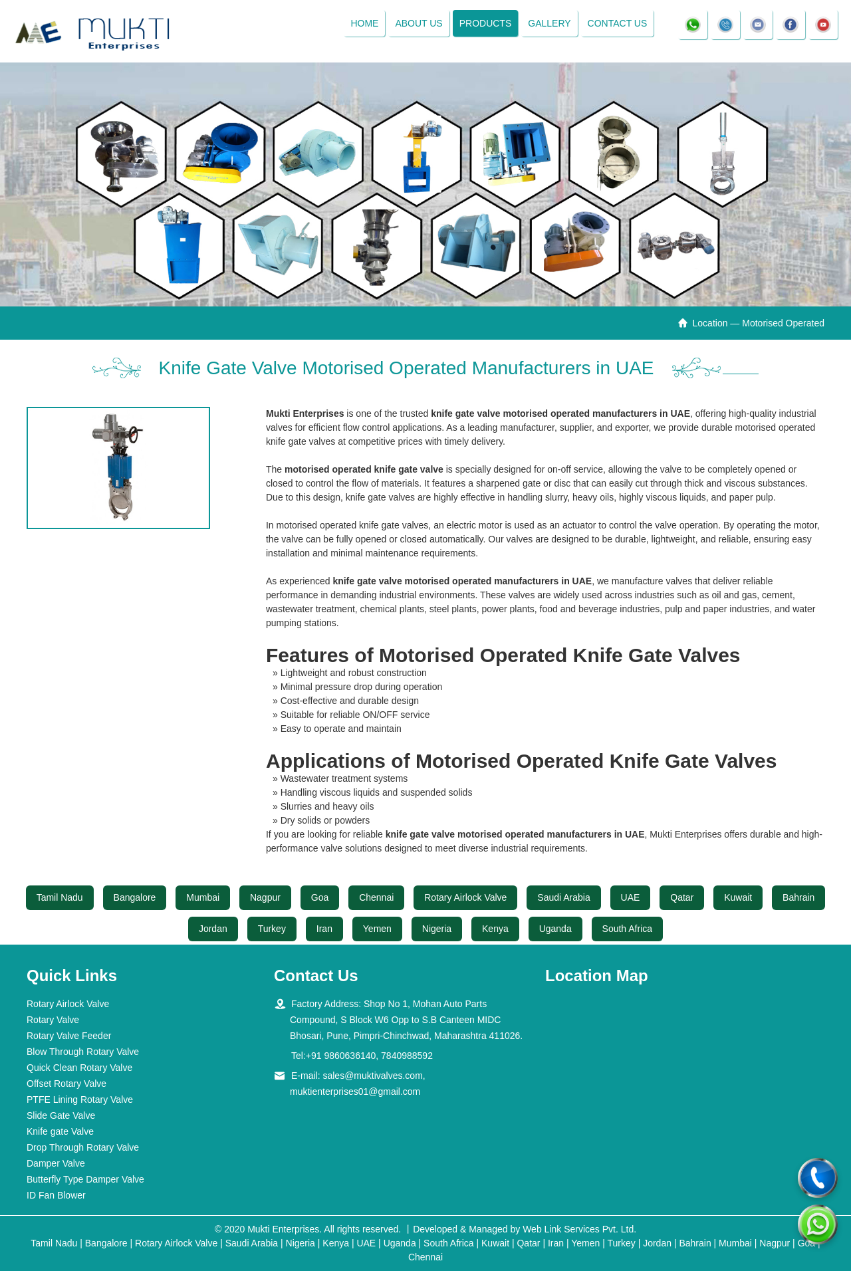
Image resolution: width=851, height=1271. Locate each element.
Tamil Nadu (60, 897)
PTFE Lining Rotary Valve (80, 1099)
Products (485, 23)
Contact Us (618, 23)
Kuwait (738, 897)
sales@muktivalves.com (372, 1075)
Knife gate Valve (60, 1131)
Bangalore (135, 897)
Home (364, 23)
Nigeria (436, 928)
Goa (319, 897)
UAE (630, 897)
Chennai (376, 897)
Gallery (549, 23)
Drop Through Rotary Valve (83, 1147)
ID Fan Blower (56, 1195)
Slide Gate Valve (61, 1115)
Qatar (681, 897)
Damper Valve (56, 1163)
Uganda (555, 928)
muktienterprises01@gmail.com (355, 1091)
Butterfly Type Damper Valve (85, 1179)
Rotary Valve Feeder (69, 1035)
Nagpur (265, 897)
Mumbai (202, 897)
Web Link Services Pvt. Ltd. (579, 1229)
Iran (324, 928)
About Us (418, 23)
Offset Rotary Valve (66, 1083)
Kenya (495, 928)
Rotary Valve (53, 1019)
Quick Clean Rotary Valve (79, 1067)
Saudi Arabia (563, 897)
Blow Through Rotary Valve (83, 1051)
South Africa (627, 928)
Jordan (213, 928)
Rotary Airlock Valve (465, 897)
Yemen (377, 928)
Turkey (272, 928)
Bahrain (798, 897)
